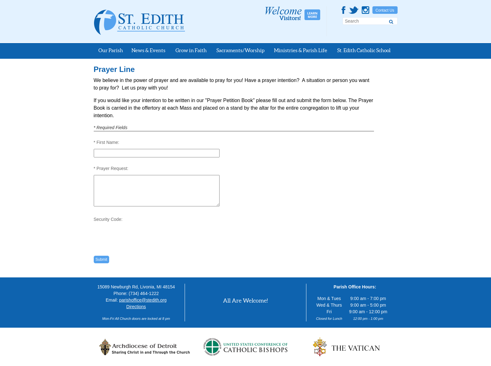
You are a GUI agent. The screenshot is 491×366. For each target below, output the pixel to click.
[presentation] (141, 235)
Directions (136, 306)
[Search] (391, 21)
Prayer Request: (112, 168)
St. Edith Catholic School (364, 50)
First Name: (108, 142)
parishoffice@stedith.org (143, 300)
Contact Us (385, 10)
